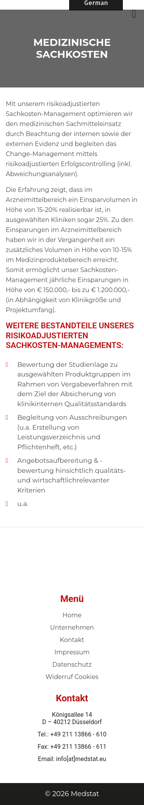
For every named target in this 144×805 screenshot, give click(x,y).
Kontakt (72, 640)
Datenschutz (71, 664)
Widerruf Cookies (72, 677)
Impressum (72, 652)
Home (72, 615)
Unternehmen (72, 627)
